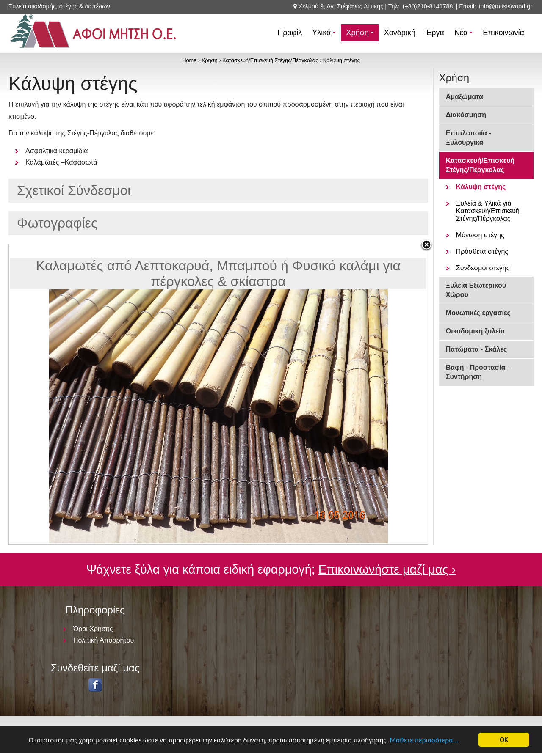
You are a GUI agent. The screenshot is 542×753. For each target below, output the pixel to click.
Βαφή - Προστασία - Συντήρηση (478, 372)
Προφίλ (289, 32)
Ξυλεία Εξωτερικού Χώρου (476, 290)
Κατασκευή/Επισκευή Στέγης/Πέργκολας (270, 60)
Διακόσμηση (466, 114)
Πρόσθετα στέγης (482, 251)
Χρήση (361, 34)
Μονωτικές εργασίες (478, 312)
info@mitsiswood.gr (505, 6)
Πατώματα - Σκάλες (476, 349)
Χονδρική (399, 32)
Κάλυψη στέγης (341, 60)
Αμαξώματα (464, 96)
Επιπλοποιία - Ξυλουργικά (468, 137)
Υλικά (325, 34)
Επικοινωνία (503, 32)
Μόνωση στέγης (480, 235)
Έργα (435, 32)
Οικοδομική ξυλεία (475, 331)
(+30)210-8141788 (428, 6)
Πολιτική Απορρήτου (103, 640)
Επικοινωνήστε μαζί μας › (387, 569)
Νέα (464, 34)
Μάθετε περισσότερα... (424, 740)
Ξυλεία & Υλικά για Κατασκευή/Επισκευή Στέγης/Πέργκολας (488, 211)
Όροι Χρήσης (93, 628)
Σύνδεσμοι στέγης (483, 268)
